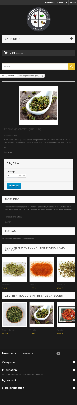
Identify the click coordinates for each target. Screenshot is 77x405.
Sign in (73, 2)
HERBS (11, 76)
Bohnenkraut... (9, 330)
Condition (8, 135)
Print (10, 152)
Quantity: (11, 172)
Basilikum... (61, 284)
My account (9, 380)
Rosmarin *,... (7, 284)
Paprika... (33, 284)
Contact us (50, 2)
